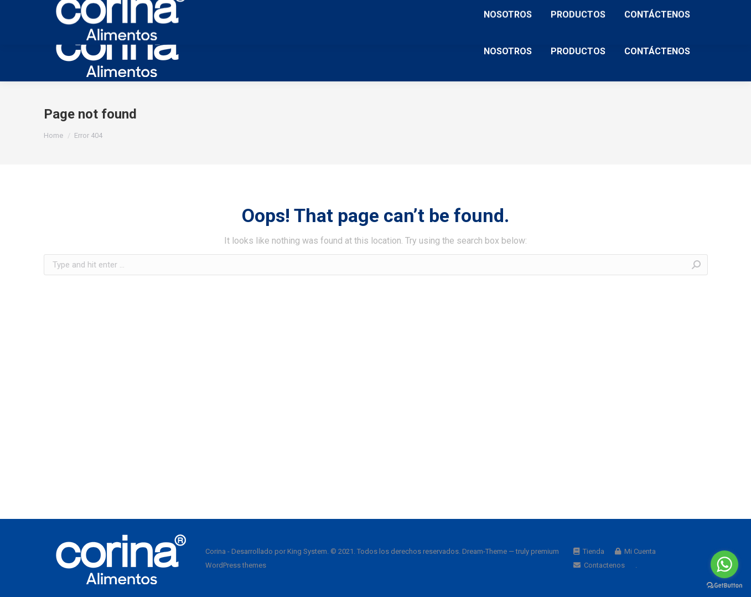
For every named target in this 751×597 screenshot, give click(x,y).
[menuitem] (507, 51)
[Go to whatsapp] (724, 564)
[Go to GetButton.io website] (724, 585)
